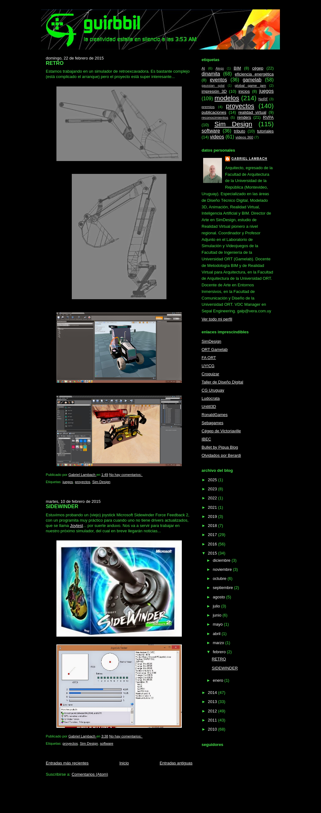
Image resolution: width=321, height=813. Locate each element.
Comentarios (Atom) (89, 774)
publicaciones (214, 112)
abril (217, 633)
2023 (213, 489)
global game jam (250, 85)
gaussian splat (213, 85)
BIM (237, 68)
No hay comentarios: (126, 475)
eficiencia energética (254, 74)
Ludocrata (211, 398)
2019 (213, 516)
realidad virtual (252, 112)
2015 (213, 553)
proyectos (82, 482)
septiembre (223, 587)
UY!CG (208, 365)
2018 (213, 525)
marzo (219, 642)
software (106, 743)
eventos (218, 79)
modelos (226, 98)
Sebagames (212, 422)
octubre (220, 578)
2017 (213, 534)
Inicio (124, 763)
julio (217, 606)
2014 (213, 692)
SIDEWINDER (62, 506)
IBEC (206, 439)
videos (217, 136)
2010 (213, 729)
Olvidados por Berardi (221, 455)
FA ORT (209, 357)
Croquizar (210, 374)
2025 (213, 479)
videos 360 (244, 137)
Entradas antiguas (176, 763)
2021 (213, 507)
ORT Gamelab (215, 349)
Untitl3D (209, 406)
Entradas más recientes (67, 763)
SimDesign (211, 341)
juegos (67, 482)
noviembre (223, 569)
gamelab (252, 79)
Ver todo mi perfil (217, 319)
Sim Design (101, 482)
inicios (244, 91)
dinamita (211, 73)
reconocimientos (215, 117)
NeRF (263, 99)
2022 (213, 498)
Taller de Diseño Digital (222, 382)
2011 (213, 720)
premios (208, 107)
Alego (220, 68)
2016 (213, 544)
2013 (213, 701)
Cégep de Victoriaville (221, 431)
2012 (213, 711)
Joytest (76, 525)
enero (218, 680)
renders (244, 117)
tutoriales (265, 131)
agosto (219, 597)
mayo (218, 624)
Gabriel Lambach (249, 158)
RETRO (55, 63)
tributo (239, 131)
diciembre (222, 560)
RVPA (268, 117)
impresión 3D (214, 91)
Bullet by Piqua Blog (220, 447)
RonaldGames (215, 414)
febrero (220, 651)
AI (203, 68)
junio (218, 615)
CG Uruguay (213, 390)
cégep (257, 68)
